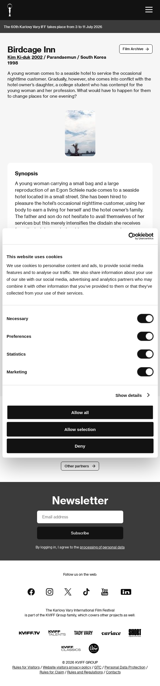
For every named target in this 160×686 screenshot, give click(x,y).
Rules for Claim (52, 672)
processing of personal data (102, 547)
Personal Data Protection (125, 667)
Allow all (80, 412)
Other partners (77, 466)
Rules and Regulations (85, 672)
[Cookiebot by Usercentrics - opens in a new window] (128, 236)
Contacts (113, 672)
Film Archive (133, 49)
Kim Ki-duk (18, 57)
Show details (128, 395)
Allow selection (80, 429)
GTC (97, 667)
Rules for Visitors (26, 667)
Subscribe (80, 533)
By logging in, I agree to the (80, 547)
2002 (37, 57)
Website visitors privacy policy (67, 667)
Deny (80, 446)
